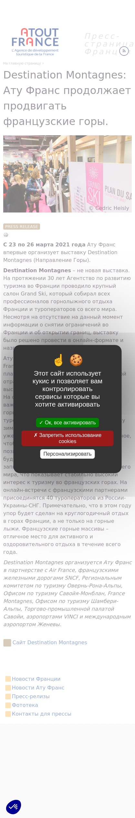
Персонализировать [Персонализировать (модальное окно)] (68, 454)
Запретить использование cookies (67, 438)
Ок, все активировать (67, 422)
